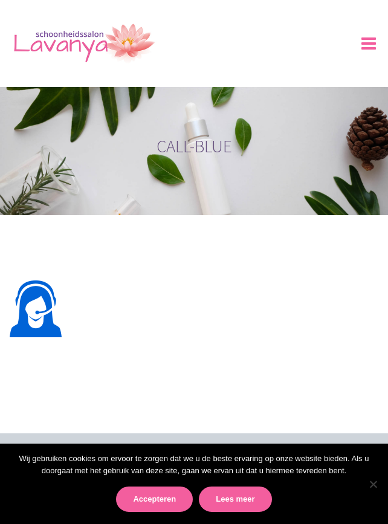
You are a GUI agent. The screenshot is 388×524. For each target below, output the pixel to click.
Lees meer (235, 498)
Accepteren (154, 498)
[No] (373, 484)
